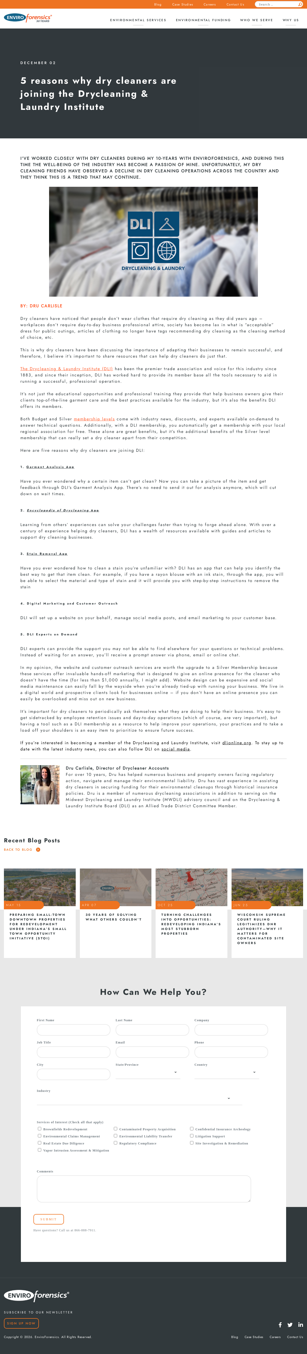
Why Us (291, 20)
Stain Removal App (47, 553)
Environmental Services (138, 20)
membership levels (94, 419)
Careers (210, 4)
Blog (158, 4)
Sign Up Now (21, 1323)
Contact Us (235, 4)
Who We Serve (256, 20)
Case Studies (182, 4)
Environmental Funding (203, 20)
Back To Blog (22, 850)
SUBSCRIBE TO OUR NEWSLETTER (38, 1312)
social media (176, 749)
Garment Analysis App (50, 467)
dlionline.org (236, 743)
